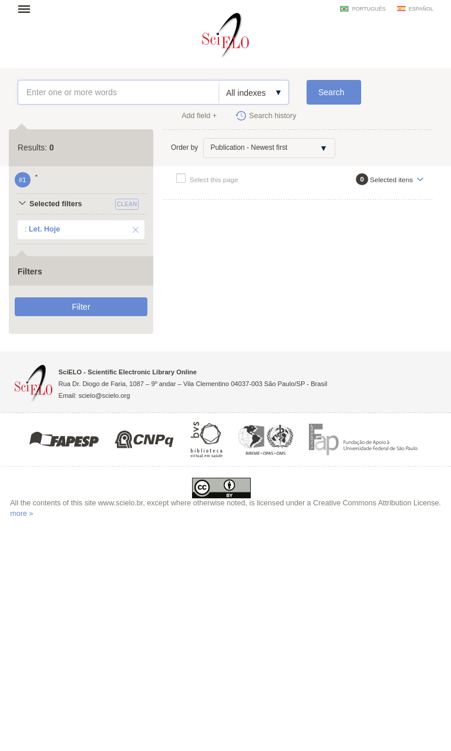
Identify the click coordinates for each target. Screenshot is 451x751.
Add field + (199, 116)
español (421, 9)
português (368, 9)
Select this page (214, 179)
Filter (81, 306)
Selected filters (55, 204)
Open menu (27, 9)
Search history (273, 116)
